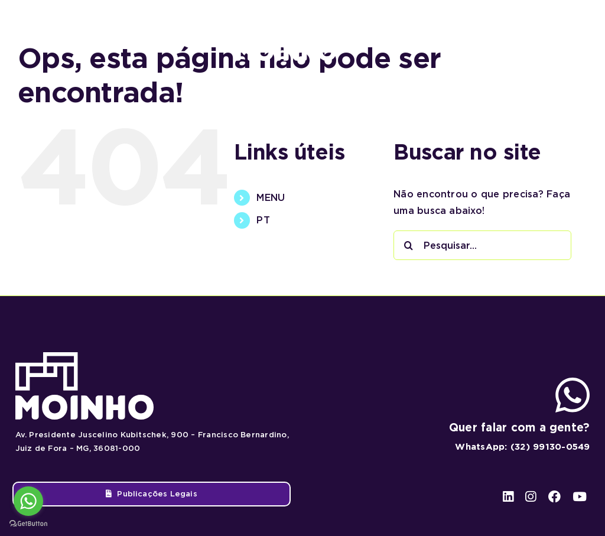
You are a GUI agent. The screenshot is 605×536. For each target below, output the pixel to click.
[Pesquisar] (408, 245)
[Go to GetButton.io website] (28, 524)
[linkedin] (508, 36)
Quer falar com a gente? (519, 427)
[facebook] (552, 36)
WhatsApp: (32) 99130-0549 (522, 446)
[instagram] (530, 36)
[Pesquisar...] (482, 245)
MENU (270, 197)
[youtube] (576, 36)
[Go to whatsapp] (28, 501)
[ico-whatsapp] (572, 382)
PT (262, 220)
